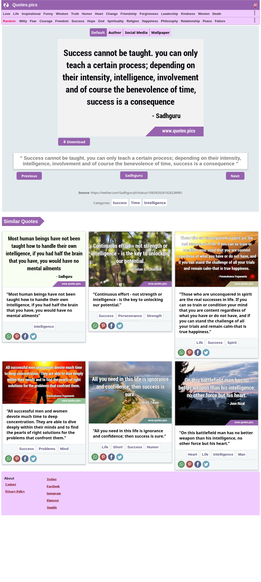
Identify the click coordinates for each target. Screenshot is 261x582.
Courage (45, 21)
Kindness (188, 14)
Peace (207, 21)
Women (203, 14)
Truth (75, 14)
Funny (48, 14)
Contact (10, 484)
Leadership (169, 14)
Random (9, 21)
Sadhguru (134, 175)
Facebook (53, 486)
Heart (99, 14)
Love (6, 14)
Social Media (136, 32)
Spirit (232, 342)
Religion (132, 21)
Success (78, 21)
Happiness (150, 21)
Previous (29, 175)
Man (241, 454)
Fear (33, 21)
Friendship (129, 14)
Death (216, 14)
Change (112, 14)
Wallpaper (160, 32)
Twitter (52, 479)
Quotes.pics (24, 4)
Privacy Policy (15, 491)
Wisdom (62, 14)
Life (16, 14)
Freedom (62, 21)
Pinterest (53, 500)
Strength (154, 316)
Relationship (190, 21)
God (101, 21)
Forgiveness (149, 14)
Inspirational (31, 14)
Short (118, 447)
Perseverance (130, 316)
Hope (91, 21)
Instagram (54, 493)
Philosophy (169, 21)
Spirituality (115, 21)
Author (114, 32)
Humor (87, 14)
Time (135, 202)
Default (98, 32)
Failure (220, 21)
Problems (47, 449)
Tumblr (52, 507)
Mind (64, 449)
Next (235, 175)
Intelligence (155, 202)
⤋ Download (74, 141)
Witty (23, 21)
